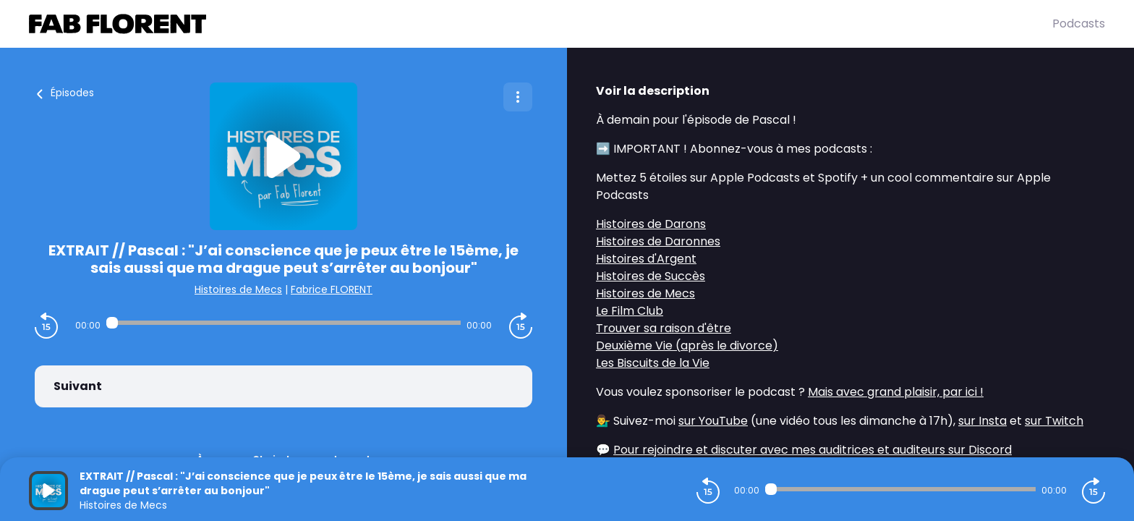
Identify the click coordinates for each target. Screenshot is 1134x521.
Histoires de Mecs (238, 289)
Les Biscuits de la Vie (652, 363)
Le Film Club (629, 310)
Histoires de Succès (650, 276)
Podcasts (1078, 23)
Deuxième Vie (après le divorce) (687, 345)
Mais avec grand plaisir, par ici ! (896, 392)
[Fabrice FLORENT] (540, 24)
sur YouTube (713, 420)
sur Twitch (1054, 420)
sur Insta (982, 420)
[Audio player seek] (283, 322)
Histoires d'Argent (646, 258)
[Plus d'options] (517, 96)
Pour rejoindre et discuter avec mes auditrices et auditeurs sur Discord (812, 449)
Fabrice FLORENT (331, 289)
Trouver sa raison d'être (663, 328)
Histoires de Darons (651, 224)
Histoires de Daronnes (658, 241)
